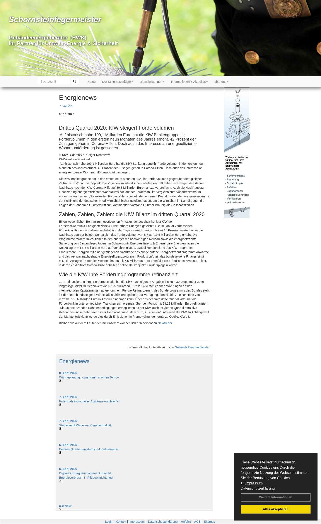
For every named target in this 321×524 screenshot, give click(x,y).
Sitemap (209, 521)
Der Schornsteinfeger (117, 81)
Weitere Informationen (275, 497)
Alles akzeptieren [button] (276, 509)
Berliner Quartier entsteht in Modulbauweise (88, 449)
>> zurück (65, 105)
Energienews (74, 361)
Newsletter (165, 323)
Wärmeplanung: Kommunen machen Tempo (89, 377)
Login (108, 521)
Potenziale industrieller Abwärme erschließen (89, 401)
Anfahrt (186, 521)
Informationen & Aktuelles (189, 81)
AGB (197, 521)
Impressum (254, 483)
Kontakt (121, 521)
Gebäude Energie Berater (192, 347)
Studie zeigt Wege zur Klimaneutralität (85, 425)
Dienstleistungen (152, 81)
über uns (221, 81)
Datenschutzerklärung (258, 488)
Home (91, 81)
